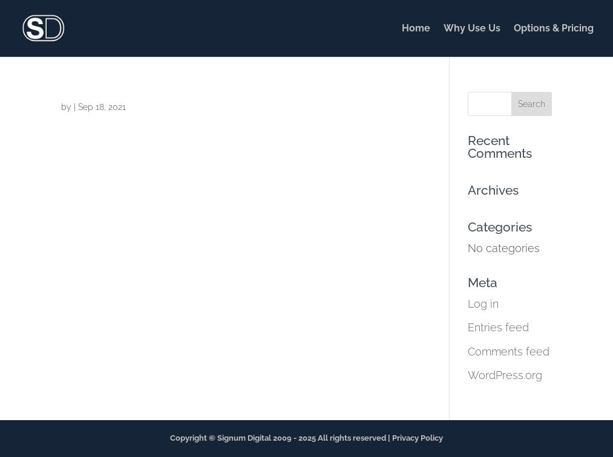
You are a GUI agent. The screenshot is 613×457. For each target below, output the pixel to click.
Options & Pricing (554, 29)
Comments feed (508, 351)
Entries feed (498, 327)
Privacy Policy (417, 437)
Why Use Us (472, 29)
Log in (483, 303)
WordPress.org (505, 375)
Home (416, 29)
